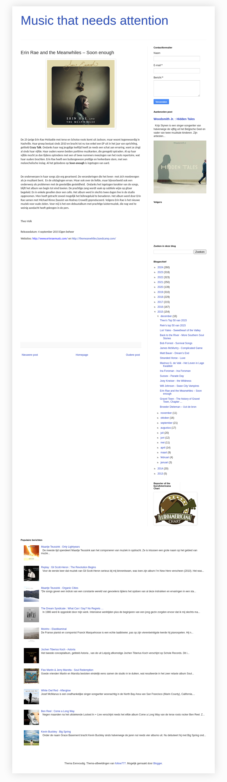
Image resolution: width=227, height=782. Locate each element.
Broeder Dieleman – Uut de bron (178, 406)
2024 (161, 267)
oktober (165, 417)
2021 (161, 282)
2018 (161, 296)
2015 (161, 311)
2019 (161, 292)
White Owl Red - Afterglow (56, 690)
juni (163, 437)
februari (165, 457)
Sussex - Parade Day (172, 376)
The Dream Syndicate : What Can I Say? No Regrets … (72, 608)
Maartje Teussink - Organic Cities (59, 587)
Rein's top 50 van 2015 (173, 325)
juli (162, 432)
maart (164, 452)
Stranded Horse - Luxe (172, 358)
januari (165, 462)
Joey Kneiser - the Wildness (175, 380)
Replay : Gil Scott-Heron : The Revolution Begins (68, 567)
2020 (161, 287)
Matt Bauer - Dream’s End (174, 353)
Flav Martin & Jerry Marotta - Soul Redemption (67, 670)
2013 (161, 473)
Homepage (82, 354)
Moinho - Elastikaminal (54, 629)
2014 (161, 468)
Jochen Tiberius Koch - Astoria (58, 649)
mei (163, 442)
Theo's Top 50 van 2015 (173, 320)
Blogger (157, 763)
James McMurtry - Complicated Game (181, 348)
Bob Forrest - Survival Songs (176, 343)
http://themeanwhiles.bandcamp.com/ (94, 238)
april (163, 447)
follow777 (120, 763)
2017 (161, 302)
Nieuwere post (30, 354)
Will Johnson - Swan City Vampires (179, 385)
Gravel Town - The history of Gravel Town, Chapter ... (180, 400)
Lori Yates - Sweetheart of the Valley (180, 330)
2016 (161, 306)
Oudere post (133, 354)
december (167, 316)
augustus (166, 427)
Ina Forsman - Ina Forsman (175, 370)
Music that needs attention (94, 20)
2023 (161, 272)
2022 (161, 277)
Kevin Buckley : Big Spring (56, 731)
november (167, 413)
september (167, 422)
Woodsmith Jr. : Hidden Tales (174, 119)
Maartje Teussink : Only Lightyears (60, 546)
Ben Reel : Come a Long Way (57, 711)
